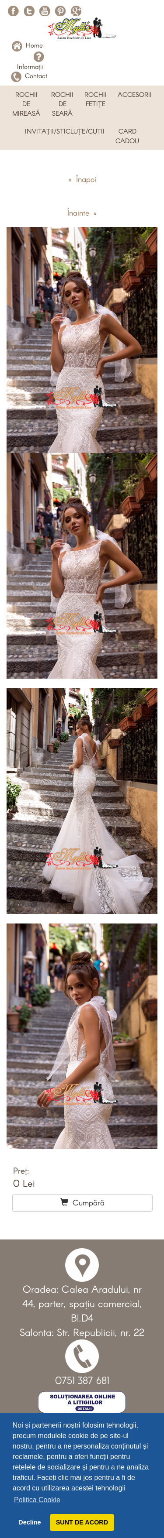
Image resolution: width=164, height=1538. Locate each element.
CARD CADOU (127, 135)
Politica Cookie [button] (37, 1500)
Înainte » (82, 212)
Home (27, 45)
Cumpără (82, 1202)
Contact (29, 75)
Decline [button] (29, 1522)
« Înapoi (82, 179)
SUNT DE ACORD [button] (82, 1522)
